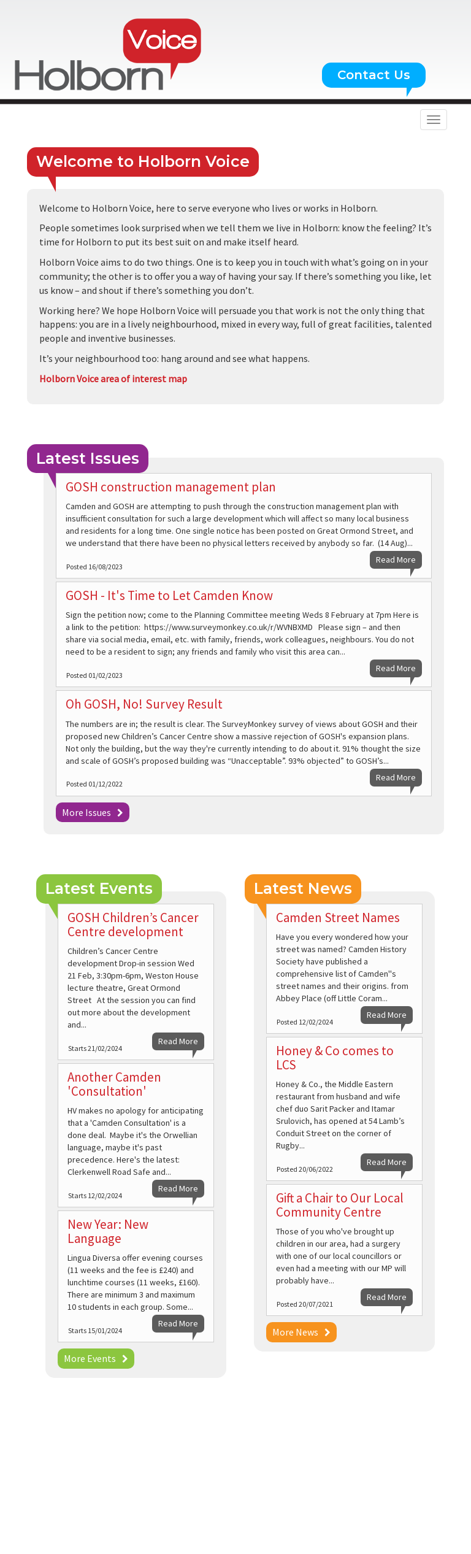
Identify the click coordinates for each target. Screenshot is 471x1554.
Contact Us (373, 74)
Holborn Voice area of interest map (113, 378)
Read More (396, 559)
